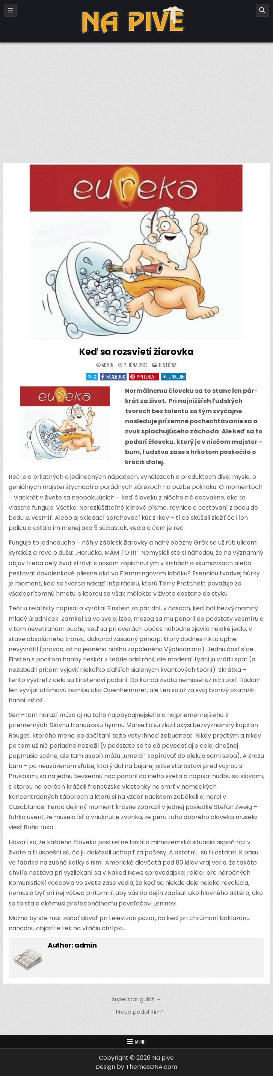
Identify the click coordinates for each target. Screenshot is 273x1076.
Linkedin (174, 376)
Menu (140, 1042)
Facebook (113, 376)
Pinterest (143, 376)
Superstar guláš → (136, 999)
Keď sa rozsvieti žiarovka (136, 352)
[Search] (262, 10)
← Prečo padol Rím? (136, 1012)
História (167, 365)
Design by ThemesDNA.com (136, 1066)
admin (107, 365)
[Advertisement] (136, 98)
